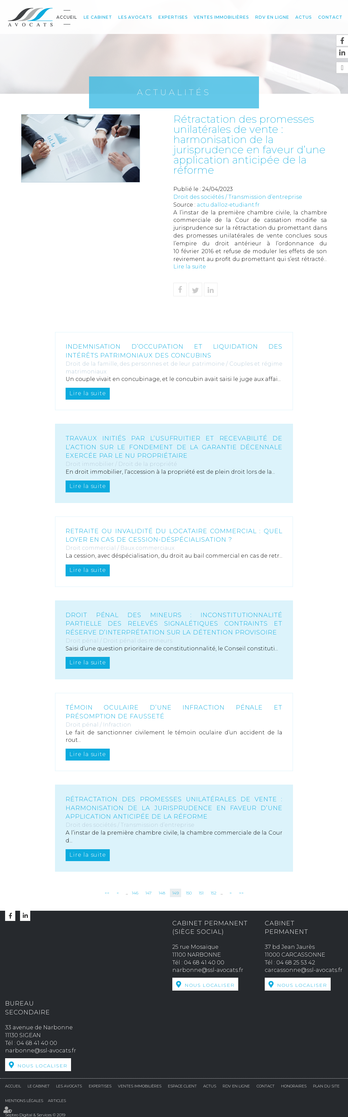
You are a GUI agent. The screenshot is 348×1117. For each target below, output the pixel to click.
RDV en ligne (272, 17)
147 (148, 892)
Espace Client (182, 1085)
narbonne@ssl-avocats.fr (207, 970)
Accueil (66, 17)
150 (189, 892)
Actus (303, 17)
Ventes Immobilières (221, 17)
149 (175, 892)
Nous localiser (209, 985)
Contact (330, 17)
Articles (57, 1100)
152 (213, 892)
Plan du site (326, 1085)
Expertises (173, 17)
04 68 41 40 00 (204, 962)
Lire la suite (189, 266)
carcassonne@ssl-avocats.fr (304, 970)
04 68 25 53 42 (295, 962)
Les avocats (135, 17)
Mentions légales (24, 1100)
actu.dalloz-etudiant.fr (228, 205)
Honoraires (294, 1085)
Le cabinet (98, 17)
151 (201, 892)
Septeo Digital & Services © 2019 (35, 1114)
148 (162, 892)
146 (135, 892)
